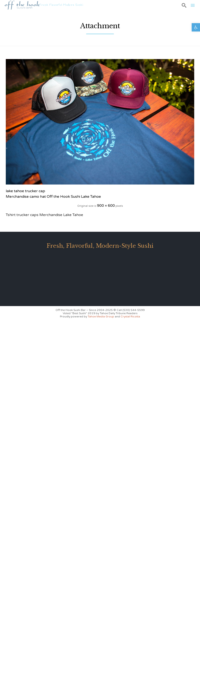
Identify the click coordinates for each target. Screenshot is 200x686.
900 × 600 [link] (106, 205)
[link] (196, 27)
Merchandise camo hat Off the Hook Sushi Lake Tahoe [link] (53, 196)
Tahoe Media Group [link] (101, 316)
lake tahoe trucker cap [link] (25, 191)
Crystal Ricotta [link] (130, 316)
